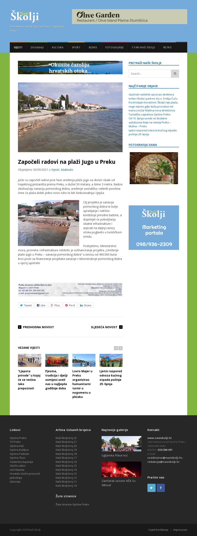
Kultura (57, 47)
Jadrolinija (16, 478)
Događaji (37, 47)
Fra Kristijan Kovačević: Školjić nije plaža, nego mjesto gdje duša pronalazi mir (153, 104)
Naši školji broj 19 (66, 450)
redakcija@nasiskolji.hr (163, 462)
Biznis (93, 47)
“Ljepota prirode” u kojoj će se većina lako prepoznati (29, 372)
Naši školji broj (65, 470)
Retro (167, 47)
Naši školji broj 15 (66, 465)
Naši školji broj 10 (66, 485)
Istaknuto (67, 170)
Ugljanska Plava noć (115, 455)
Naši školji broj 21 (66, 442)
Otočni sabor (18, 465)
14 (75, 470)
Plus (55, 305)
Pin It (70, 305)
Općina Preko (18, 438)
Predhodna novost (38, 327)
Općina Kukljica (19, 450)
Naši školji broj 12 (66, 478)
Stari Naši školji (143, 47)
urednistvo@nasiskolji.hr (164, 458)
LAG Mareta (17, 470)
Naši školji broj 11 (66, 481)
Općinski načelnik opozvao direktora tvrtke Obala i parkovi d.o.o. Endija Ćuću (153, 96)
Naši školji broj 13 (66, 473)
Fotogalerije (114, 47)
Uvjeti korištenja (158, 529)
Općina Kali (17, 446)
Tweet (26, 305)
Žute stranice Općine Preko (72, 504)
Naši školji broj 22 (66, 438)
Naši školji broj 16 (66, 462)
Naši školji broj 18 (66, 454)
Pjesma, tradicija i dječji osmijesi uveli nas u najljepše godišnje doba (56, 372)
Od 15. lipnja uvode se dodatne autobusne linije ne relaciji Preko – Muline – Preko (150, 122)
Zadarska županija (21, 462)
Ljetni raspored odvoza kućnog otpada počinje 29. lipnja (111, 370)
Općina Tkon (17, 458)
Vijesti (18, 47)
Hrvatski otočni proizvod (25, 473)
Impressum (180, 529)
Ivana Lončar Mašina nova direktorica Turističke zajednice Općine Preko (152, 112)
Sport (76, 47)
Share (85, 305)
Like (41, 305)
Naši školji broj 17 (66, 458)
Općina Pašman (19, 454)
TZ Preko (15, 442)
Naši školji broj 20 (66, 446)
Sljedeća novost (104, 327)
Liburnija (15, 481)
